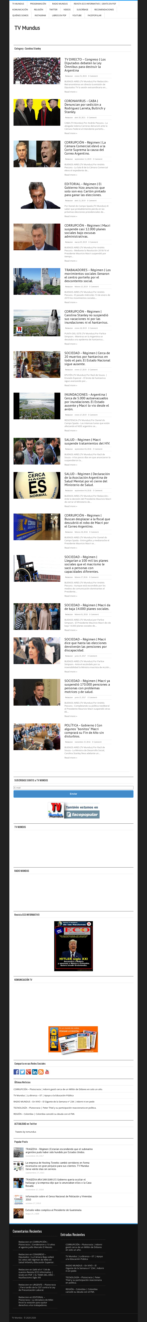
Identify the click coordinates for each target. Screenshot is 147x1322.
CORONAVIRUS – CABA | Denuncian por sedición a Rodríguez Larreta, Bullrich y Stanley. (84, 106)
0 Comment (93, 76)
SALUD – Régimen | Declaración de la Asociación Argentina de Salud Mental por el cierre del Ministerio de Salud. (87, 479)
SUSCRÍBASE (82, 9)
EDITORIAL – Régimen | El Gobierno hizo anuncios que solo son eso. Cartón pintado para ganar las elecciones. (85, 189)
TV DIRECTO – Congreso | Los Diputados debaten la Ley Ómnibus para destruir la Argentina (85, 65)
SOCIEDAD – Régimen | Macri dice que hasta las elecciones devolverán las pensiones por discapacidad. (85, 644)
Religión (38, 9)
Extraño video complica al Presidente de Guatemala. (54, 1210)
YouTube (77, 15)
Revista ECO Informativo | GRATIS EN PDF (95, 3)
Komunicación (20, 9)
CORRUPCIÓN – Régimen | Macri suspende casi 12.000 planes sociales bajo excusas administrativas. (87, 231)
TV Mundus (18, 3)
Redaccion (69, 76)
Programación (38, 3)
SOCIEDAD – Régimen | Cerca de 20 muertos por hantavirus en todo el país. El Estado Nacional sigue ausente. (87, 358)
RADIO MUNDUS (60, 3)
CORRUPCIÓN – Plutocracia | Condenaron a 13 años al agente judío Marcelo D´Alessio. (37, 1244)
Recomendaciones (104, 9)
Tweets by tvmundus (25, 1131)
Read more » (70, 91)
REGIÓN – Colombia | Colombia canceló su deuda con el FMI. (44, 1113)
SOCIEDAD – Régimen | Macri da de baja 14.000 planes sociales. (87, 607)
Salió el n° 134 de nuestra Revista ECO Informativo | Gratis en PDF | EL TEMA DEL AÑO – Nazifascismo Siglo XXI (37, 1273)
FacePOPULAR (94, 15)
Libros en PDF (59, 15)
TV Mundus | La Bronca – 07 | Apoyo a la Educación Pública (44, 1095)
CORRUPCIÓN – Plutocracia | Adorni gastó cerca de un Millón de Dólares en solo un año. (58, 1089)
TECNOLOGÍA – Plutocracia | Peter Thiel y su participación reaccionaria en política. (55, 1107)
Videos (67, 9)
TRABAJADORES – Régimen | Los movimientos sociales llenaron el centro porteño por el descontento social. (87, 275)
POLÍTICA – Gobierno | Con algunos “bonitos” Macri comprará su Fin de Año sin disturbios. (84, 730)
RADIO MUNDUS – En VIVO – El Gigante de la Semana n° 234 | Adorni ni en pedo (54, 1101)
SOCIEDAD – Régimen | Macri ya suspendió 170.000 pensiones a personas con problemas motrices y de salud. (87, 686)
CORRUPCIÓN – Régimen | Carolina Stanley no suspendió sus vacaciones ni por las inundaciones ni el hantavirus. (86, 317)
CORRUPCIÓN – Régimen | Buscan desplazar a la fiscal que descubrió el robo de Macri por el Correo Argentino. (87, 521)
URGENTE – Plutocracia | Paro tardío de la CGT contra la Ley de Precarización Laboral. (37, 1287)
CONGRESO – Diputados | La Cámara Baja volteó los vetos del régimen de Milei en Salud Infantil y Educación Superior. (36, 1258)
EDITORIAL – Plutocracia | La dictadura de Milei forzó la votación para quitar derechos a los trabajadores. (36, 1301)
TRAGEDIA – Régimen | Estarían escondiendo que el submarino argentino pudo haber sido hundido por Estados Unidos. (59, 1150)
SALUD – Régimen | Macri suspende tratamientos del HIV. (87, 441)
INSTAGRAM (40, 15)
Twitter (53, 9)
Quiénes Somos (20, 15)
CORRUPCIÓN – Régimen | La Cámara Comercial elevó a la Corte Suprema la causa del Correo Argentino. (85, 148)
